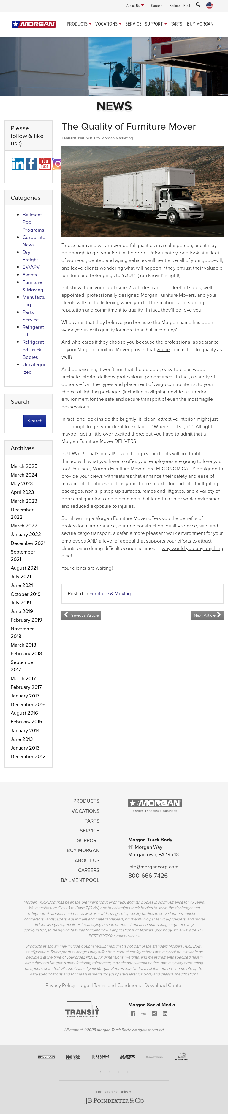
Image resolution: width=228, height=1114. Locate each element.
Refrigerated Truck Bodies (33, 349)
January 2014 (25, 730)
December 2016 (28, 704)
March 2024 (24, 475)
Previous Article (81, 615)
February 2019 (26, 620)
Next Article (207, 615)
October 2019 (26, 594)
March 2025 (24, 466)
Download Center (163, 985)
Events (30, 275)
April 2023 (22, 492)
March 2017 (23, 678)
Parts (176, 23)
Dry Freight (30, 256)
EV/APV (31, 267)
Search (34, 421)
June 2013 (22, 739)
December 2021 (28, 543)
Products (77, 23)
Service (133, 23)
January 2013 (25, 748)
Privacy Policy (60, 985)
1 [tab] (101, 1073)
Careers (88, 870)
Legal (85, 985)
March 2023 (24, 501)
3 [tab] (118, 1073)
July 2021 (21, 576)
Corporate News (34, 241)
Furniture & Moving (110, 593)
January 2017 (25, 696)
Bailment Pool (80, 880)
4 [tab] (127, 1073)
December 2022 (22, 513)
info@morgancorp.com (153, 867)
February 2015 (26, 721)
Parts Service (31, 316)
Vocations (106, 23)
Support (154, 23)
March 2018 (23, 645)
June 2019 (22, 611)
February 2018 (26, 653)
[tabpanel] (46, 1059)
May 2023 (22, 483)
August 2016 (24, 713)
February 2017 (26, 687)
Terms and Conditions (118, 985)
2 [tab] (110, 1073)
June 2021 (22, 585)
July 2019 (21, 603)
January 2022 (26, 534)
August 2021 (24, 568)
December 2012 (28, 756)
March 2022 (24, 525)
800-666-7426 (148, 875)
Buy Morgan (200, 23)
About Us (87, 860)
